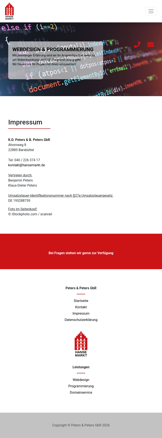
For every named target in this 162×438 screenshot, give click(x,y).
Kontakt (81, 307)
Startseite (81, 301)
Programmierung (81, 386)
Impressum (81, 313)
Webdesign (81, 380)
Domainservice (81, 392)
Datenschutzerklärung (81, 320)
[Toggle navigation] (151, 11)
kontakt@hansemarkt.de (26, 165)
